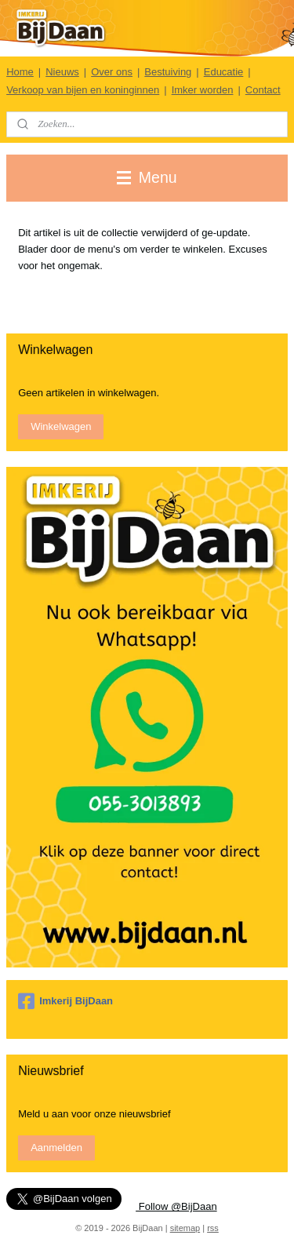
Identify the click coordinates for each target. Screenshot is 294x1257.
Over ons (111, 72)
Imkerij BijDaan (65, 1001)
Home (20, 72)
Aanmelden (56, 1147)
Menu (146, 177)
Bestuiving (167, 72)
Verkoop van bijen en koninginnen (82, 90)
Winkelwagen (61, 426)
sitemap (185, 1228)
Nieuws (62, 72)
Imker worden (203, 90)
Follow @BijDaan (176, 1206)
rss (213, 1228)
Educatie (224, 72)
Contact (263, 90)
